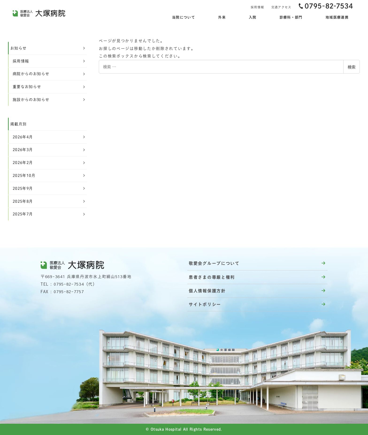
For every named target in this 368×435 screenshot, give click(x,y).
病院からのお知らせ (31, 74)
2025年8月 (23, 201)
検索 (352, 67)
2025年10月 (24, 175)
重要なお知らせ (27, 87)
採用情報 (21, 61)
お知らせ (18, 48)
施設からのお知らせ (31, 99)
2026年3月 (23, 149)
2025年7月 (23, 214)
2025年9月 (23, 188)
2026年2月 (23, 162)
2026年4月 (23, 137)
